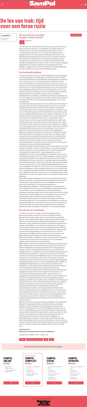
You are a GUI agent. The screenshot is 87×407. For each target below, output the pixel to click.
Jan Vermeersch (6, 35)
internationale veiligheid (34, 339)
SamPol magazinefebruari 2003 (5, 39)
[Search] (82, 4)
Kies (11, 383)
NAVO (51, 339)
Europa (22, 339)
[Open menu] (2, 4)
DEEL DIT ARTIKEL (76, 35)
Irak (46, 339)
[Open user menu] (85, 4)
